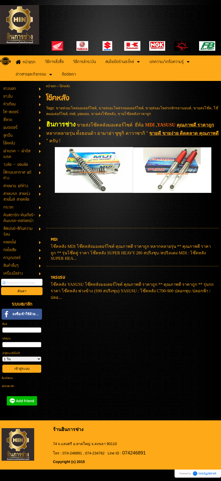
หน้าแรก (51, 86)
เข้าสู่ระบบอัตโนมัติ (11, 353)
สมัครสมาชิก (8, 386)
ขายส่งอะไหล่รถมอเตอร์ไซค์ (121, 108)
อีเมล (4, 324)
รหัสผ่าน (6, 339)
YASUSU (58, 277)
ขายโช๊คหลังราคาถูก (134, 114)
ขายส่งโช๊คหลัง (103, 114)
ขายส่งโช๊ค (202, 108)
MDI (54, 239)
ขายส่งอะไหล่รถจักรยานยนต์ (168, 108)
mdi (72, 114)
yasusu (83, 114)
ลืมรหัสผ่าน (7, 378)
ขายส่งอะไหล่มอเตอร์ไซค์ (76, 108)
